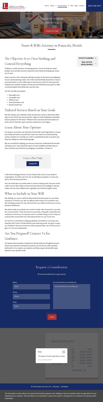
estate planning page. (26, 139)
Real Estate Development (87, 63)
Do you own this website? (45, 359)
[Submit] (52, 317)
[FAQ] (72, 5)
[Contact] (81, 5)
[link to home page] (13, 6)
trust (50, 214)
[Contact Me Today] (52, 31)
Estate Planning (86, 58)
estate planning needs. (39, 223)
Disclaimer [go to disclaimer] (64, 387)
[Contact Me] (32, 163)
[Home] (46, 5)
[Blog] (76, 5)
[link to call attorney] (94, 6)
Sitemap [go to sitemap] (56, 387)
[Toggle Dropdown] (56, 6)
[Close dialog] (64, 352)
